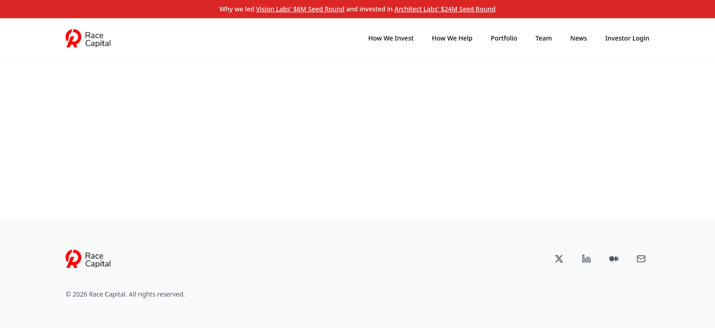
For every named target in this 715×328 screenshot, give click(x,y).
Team (543, 38)
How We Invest (391, 38)
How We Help (452, 38)
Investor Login (627, 38)
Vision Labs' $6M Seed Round (300, 9)
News (578, 38)
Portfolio (504, 38)
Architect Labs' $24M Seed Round (445, 9)
